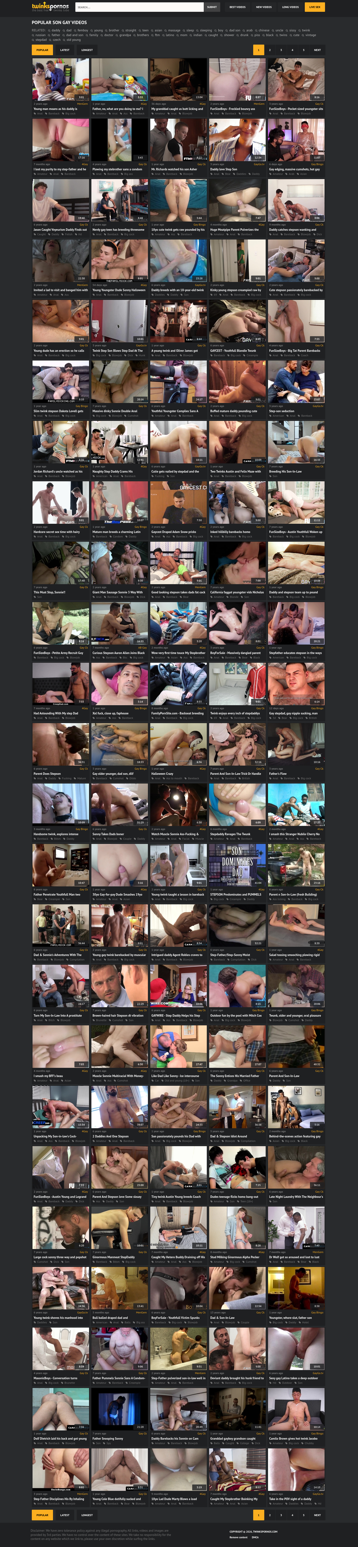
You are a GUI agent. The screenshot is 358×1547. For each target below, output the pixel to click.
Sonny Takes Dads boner (108, 834)
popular (42, 50)
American (278, 415)
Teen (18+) (246, 1201)
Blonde (234, 597)
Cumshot (133, 415)
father (56, 35)
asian (158, 30)
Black (256, 657)
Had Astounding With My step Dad (56, 713)
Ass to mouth (174, 778)
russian (40, 35)
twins (283, 35)
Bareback (54, 113)
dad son (234, 30)
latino (170, 35)
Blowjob (187, 113)
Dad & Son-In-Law (222, 1318)
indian (197, 35)
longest (87, 50)
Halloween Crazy (162, 774)
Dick (319, 234)
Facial (185, 838)
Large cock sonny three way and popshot (60, 1257)
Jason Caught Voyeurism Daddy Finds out (60, 230)
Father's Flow (278, 774)
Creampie (252, 355)
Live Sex (314, 7)
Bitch (52, 1020)
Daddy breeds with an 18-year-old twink (177, 290)
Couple (127, 838)
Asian (303, 174)
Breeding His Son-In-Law (285, 472)
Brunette (101, 1020)
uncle (279, 30)
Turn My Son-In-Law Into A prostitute (58, 1016)
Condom (118, 536)
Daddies (241, 174)
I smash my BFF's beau (48, 1076)
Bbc (125, 657)
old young (74, 40)
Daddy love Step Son (223, 169)
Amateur (101, 113)
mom (183, 35)
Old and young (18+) (177, 1080)
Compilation (77, 959)
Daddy (256, 174)
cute (296, 35)
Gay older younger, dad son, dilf (113, 774)
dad (69, 30)
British (313, 718)
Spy (108, 1443)
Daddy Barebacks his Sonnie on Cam (174, 1439)
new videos (264, 7)
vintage (310, 35)
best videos (238, 7)
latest (64, 50)
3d (274, 718)
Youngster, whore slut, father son (290, 1318)
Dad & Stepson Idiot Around (228, 1136)
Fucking (159, 476)
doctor (108, 35)
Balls (127, 1322)
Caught (41, 234)
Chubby (309, 1443)
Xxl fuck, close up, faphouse (111, 713)
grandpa (125, 35)
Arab (291, 174)
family (94, 35)
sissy (292, 30)
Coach (304, 355)
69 (215, 294)
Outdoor (287, 1382)
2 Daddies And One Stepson (111, 1136)
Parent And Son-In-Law (284, 1076)
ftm (157, 35)
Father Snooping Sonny (108, 1439)
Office (246, 1080)
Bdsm (57, 838)
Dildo (133, 778)
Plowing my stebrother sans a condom (117, 169)
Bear (228, 174)
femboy (83, 30)
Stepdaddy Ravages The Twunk (230, 834)
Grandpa (232, 1080)
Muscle (199, 838)
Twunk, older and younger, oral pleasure (295, 1016)
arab (249, 30)
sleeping (206, 30)
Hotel (305, 1322)
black (270, 35)
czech (57, 40)
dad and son (74, 35)
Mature (81, 778)
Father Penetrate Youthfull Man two (57, 895)
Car (157, 1080)
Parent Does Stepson (47, 774)
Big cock (70, 113)
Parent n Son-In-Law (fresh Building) (293, 895)
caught (213, 35)
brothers (143, 35)
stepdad (41, 40)
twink (306, 30)
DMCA (255, 1537)
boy (220, 30)
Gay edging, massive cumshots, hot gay (294, 169)
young (98, 30)
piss (257, 35)
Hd (80, 234)
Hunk (142, 355)
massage (174, 30)
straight (131, 30)
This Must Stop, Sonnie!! (49, 592)
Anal (40, 113)
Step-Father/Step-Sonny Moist (230, 955)
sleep (190, 30)
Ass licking (279, 899)
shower (229, 35)
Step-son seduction (281, 411)
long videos (290, 7)
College (244, 1443)
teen (145, 30)
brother (114, 30)
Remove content (239, 1537)
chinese (264, 30)
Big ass (128, 174)
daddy (56, 30)
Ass (125, 113)
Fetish (68, 234)
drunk (244, 35)
